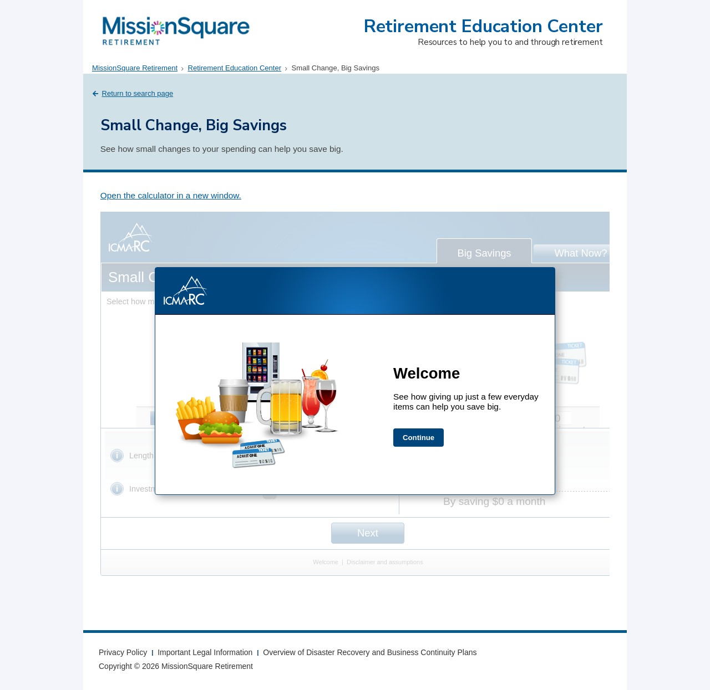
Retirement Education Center (483, 26)
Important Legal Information (205, 652)
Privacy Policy (123, 652)
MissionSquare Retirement (135, 68)
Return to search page (138, 93)
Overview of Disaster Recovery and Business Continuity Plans (369, 652)
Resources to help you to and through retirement (510, 42)
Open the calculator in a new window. (170, 195)
